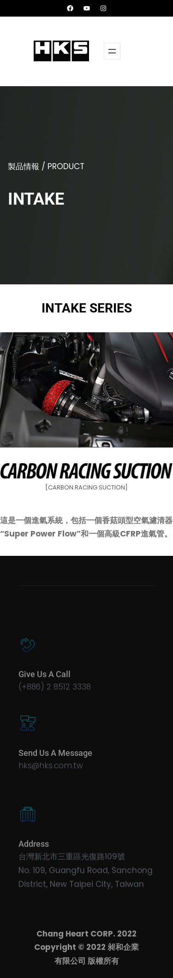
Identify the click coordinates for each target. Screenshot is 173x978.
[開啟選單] (112, 51)
